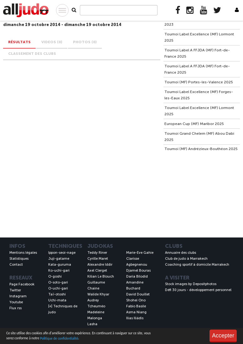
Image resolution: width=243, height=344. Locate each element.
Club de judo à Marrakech (186, 259)
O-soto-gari (58, 282)
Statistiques (18, 259)
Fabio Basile (136, 306)
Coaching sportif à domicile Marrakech (197, 265)
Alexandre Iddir (99, 265)
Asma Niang (136, 312)
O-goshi (55, 276)
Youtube (16, 302)
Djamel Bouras (138, 270)
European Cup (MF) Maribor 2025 (194, 124)
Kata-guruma (59, 265)
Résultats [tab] (19, 42)
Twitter (15, 290)
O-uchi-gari (58, 288)
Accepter (223, 335)
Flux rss (15, 308)
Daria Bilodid (137, 276)
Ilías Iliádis (134, 318)
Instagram (18, 296)
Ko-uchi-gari (59, 270)
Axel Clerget (97, 270)
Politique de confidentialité (59, 338)
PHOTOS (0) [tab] (85, 42)
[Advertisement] (201, 193)
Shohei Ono (136, 300)
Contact (16, 265)
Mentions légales (23, 253)
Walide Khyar (98, 294)
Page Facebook (21, 284)
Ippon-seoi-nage (61, 253)
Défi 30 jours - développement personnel (198, 290)
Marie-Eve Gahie (139, 253)
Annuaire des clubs (180, 253)
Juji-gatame (58, 259)
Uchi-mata (57, 300)
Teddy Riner (97, 253)
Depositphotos (204, 284)
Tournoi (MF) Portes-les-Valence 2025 (198, 82)
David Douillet (138, 294)
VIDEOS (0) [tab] (51, 42)
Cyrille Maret (97, 259)
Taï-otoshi (57, 294)
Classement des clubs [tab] (32, 53)
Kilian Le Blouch (100, 276)
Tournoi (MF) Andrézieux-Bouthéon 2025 (201, 149)
